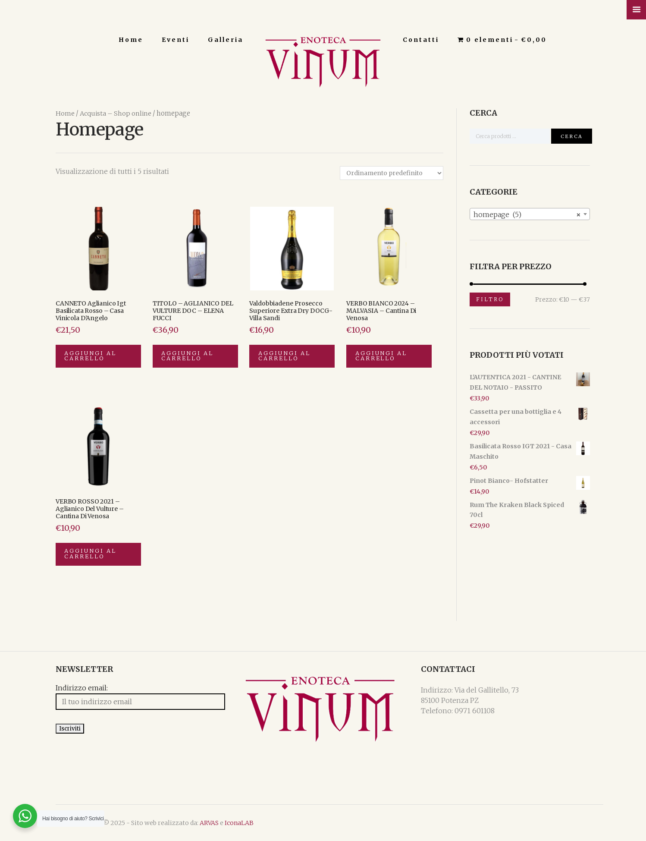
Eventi (175, 40)
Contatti (421, 40)
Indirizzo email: (82, 688)
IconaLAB (239, 823)
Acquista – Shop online (115, 113)
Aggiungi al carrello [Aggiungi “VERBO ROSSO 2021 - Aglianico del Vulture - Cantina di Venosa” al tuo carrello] (91, 554)
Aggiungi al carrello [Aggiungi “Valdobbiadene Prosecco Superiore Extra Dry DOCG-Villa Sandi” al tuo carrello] (284, 356)
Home (131, 40)
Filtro (490, 299)
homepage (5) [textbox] (527, 214)
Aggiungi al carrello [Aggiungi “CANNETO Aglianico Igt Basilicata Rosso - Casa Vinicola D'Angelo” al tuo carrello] (91, 356)
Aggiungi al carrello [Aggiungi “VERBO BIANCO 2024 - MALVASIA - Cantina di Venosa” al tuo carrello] (381, 356)
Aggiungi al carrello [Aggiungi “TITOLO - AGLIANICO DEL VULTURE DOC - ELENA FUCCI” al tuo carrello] (188, 356)
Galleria (225, 40)
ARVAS (209, 823)
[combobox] (530, 214)
